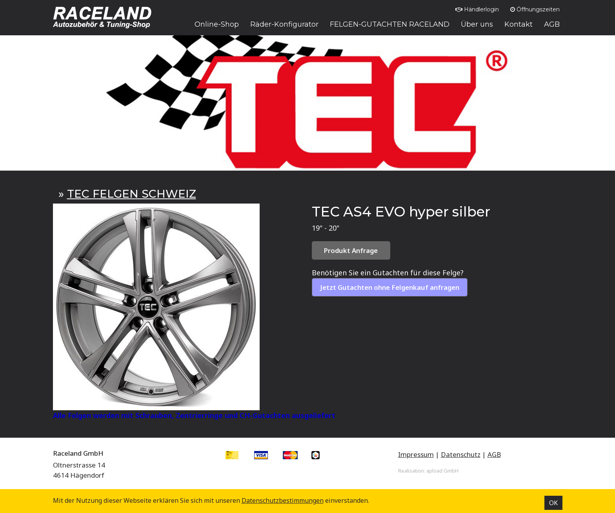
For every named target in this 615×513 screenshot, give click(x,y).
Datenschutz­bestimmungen (283, 500)
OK (553, 502)
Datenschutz (460, 454)
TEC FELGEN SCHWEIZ (131, 193)
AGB (494, 454)
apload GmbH (442, 470)
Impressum (416, 454)
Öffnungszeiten (535, 9)
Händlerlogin (477, 9)
